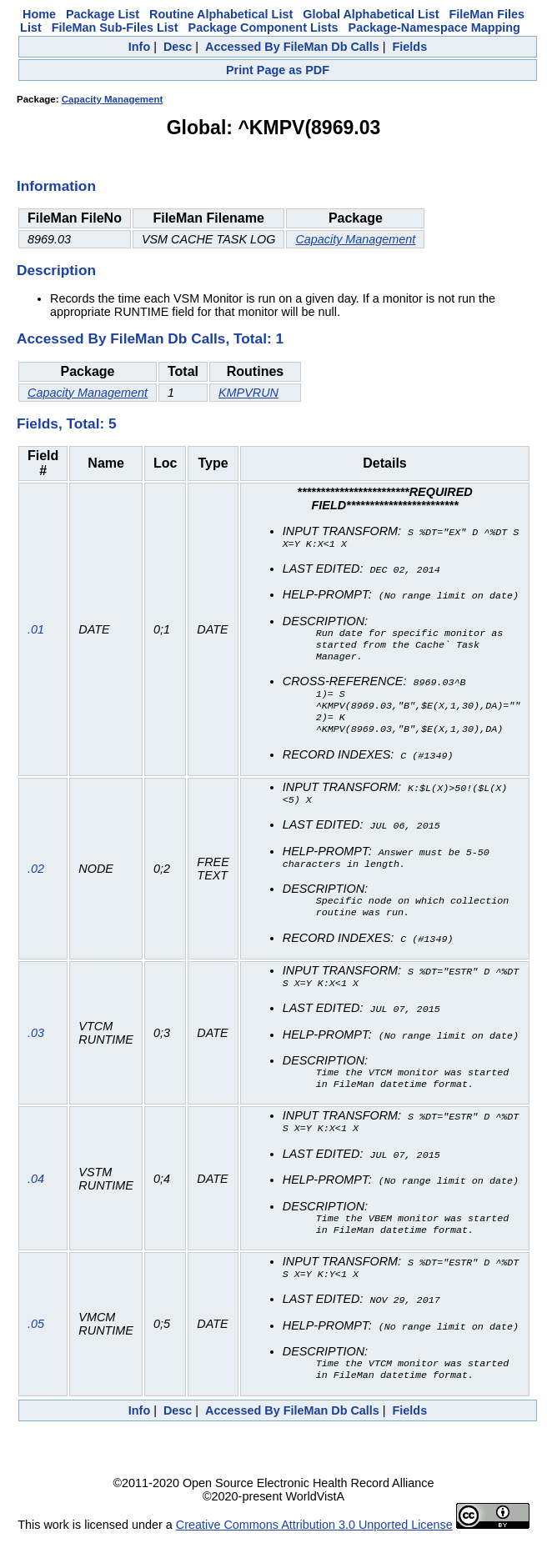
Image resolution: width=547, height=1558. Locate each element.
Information (56, 186)
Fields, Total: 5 (67, 423)
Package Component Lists (263, 27)
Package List (102, 14)
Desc (177, 46)
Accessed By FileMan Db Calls (292, 46)
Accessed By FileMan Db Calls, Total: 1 (150, 338)
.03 (36, 1047)
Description (56, 270)
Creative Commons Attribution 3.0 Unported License (314, 1544)
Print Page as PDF (277, 70)
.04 (36, 1194)
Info (139, 46)
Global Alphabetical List (371, 14)
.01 (36, 634)
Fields (410, 46)
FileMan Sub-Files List (115, 27)
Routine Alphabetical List (221, 14)
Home (39, 14)
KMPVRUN (248, 392)
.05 (36, 1343)
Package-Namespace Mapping (434, 27)
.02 (36, 879)
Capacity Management (112, 99)
